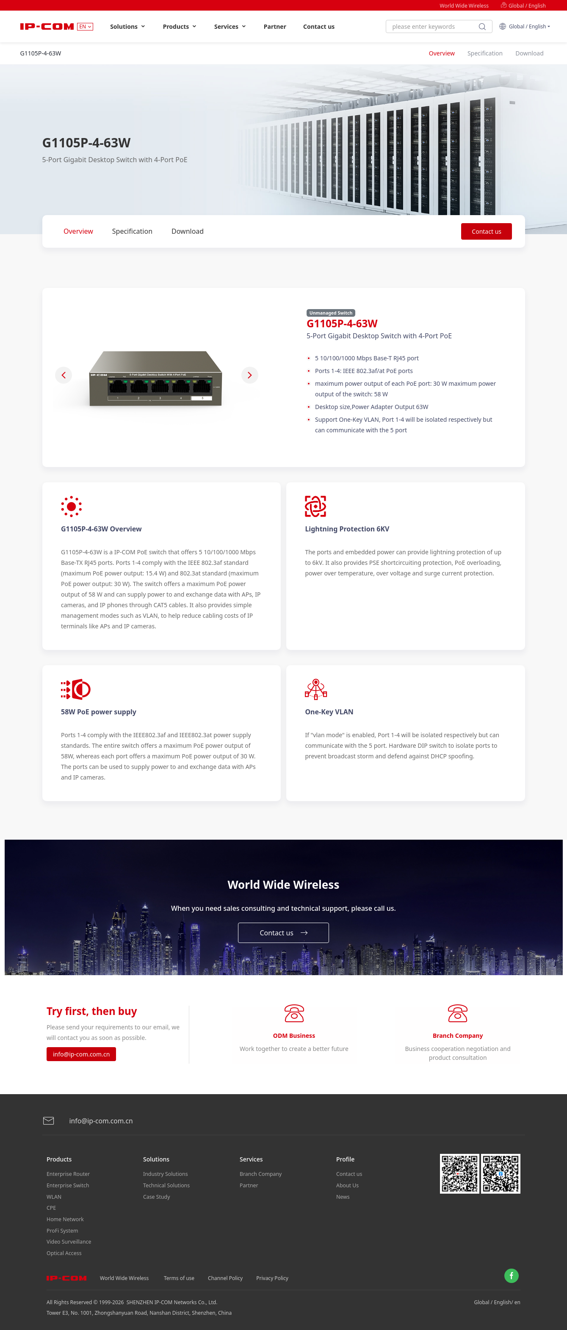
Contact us (319, 26)
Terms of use (179, 1276)
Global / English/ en (497, 1300)
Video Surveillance (68, 1241)
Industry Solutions (165, 1178)
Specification (132, 231)
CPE (51, 1210)
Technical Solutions (165, 1188)
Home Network (65, 1220)
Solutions (128, 26)
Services (230, 26)
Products (180, 26)
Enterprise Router (68, 1178)
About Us (347, 1188)
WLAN (54, 1199)
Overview (78, 231)
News (342, 1199)
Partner (275, 26)
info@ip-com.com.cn (81, 1057)
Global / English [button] (522, 26)
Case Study (156, 1199)
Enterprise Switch (67, 1188)
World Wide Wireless (464, 5)
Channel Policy (225, 1276)
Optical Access (63, 1252)
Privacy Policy (272, 1276)
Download (187, 231)
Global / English (523, 5)
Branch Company (260, 1178)
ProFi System (62, 1231)
